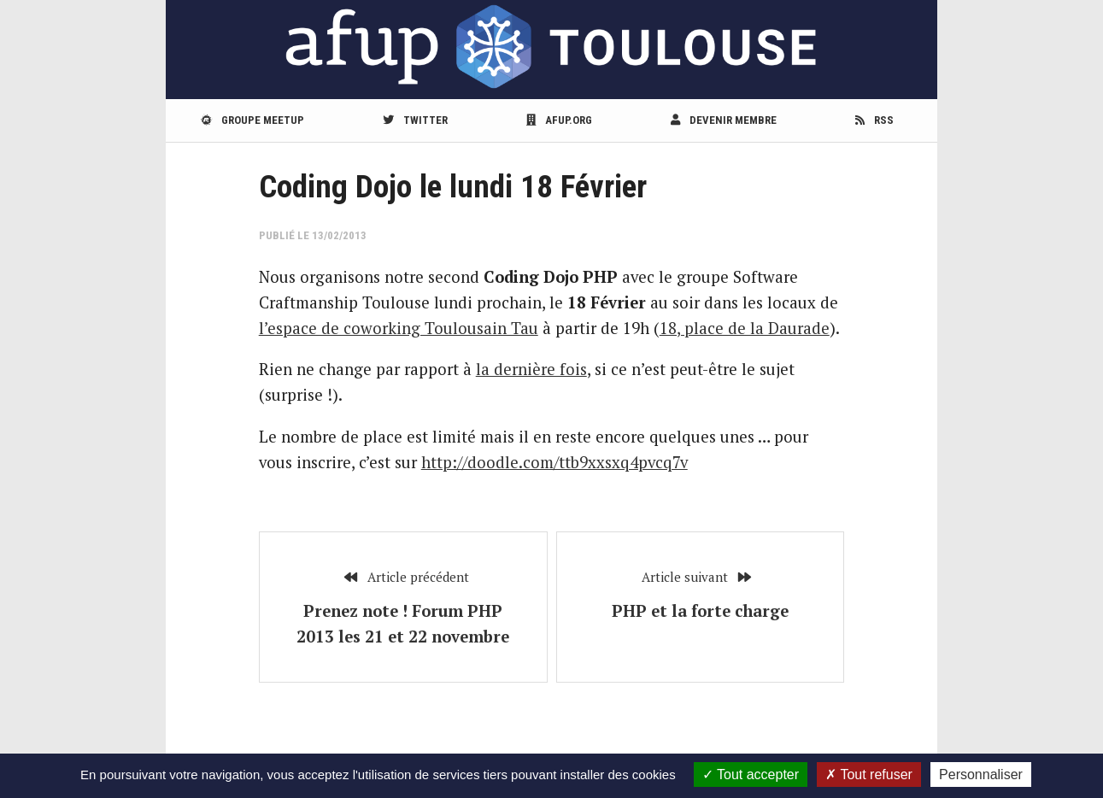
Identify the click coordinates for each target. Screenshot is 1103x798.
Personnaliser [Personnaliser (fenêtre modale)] (981, 774)
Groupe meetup (252, 120)
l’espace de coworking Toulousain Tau (398, 328)
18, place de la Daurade (745, 328)
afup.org (559, 120)
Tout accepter (750, 774)
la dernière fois (531, 369)
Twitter (415, 120)
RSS (874, 120)
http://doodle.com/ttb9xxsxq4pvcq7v (554, 462)
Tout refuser (868, 774)
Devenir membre (724, 120)
